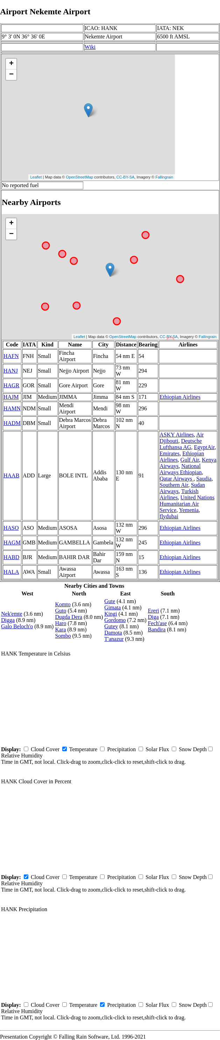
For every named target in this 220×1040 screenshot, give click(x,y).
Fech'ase (157, 623)
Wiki (90, 47)
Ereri (153, 611)
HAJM (11, 397)
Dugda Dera (68, 617)
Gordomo (115, 620)
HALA (11, 572)
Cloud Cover (45, 749)
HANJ (10, 371)
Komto (62, 604)
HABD (11, 557)
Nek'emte (11, 614)
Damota (113, 633)
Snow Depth (193, 749)
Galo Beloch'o (17, 626)
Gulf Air (189, 460)
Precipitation (121, 749)
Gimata (112, 607)
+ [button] (11, 64)
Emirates (169, 453)
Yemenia (189, 510)
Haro (60, 623)
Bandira (157, 629)
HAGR (11, 385)
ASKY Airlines (176, 435)
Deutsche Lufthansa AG (180, 444)
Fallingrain (164, 177)
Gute (109, 601)
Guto (60, 611)
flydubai (168, 516)
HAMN (12, 408)
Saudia (204, 479)
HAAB (11, 475)
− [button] (11, 74)
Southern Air (173, 485)
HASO (11, 528)
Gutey (111, 626)
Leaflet (36, 177)
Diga (153, 617)
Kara (60, 629)
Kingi (110, 614)
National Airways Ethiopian (180, 469)
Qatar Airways (176, 479)
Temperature (83, 749)
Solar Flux (157, 749)
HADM (12, 423)
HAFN (11, 356)
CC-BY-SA (125, 177)
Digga (8, 620)
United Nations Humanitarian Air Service (186, 504)
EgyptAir (204, 447)
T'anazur (113, 639)
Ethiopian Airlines (179, 397)
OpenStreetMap (79, 177)
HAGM (12, 542)
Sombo (63, 636)
